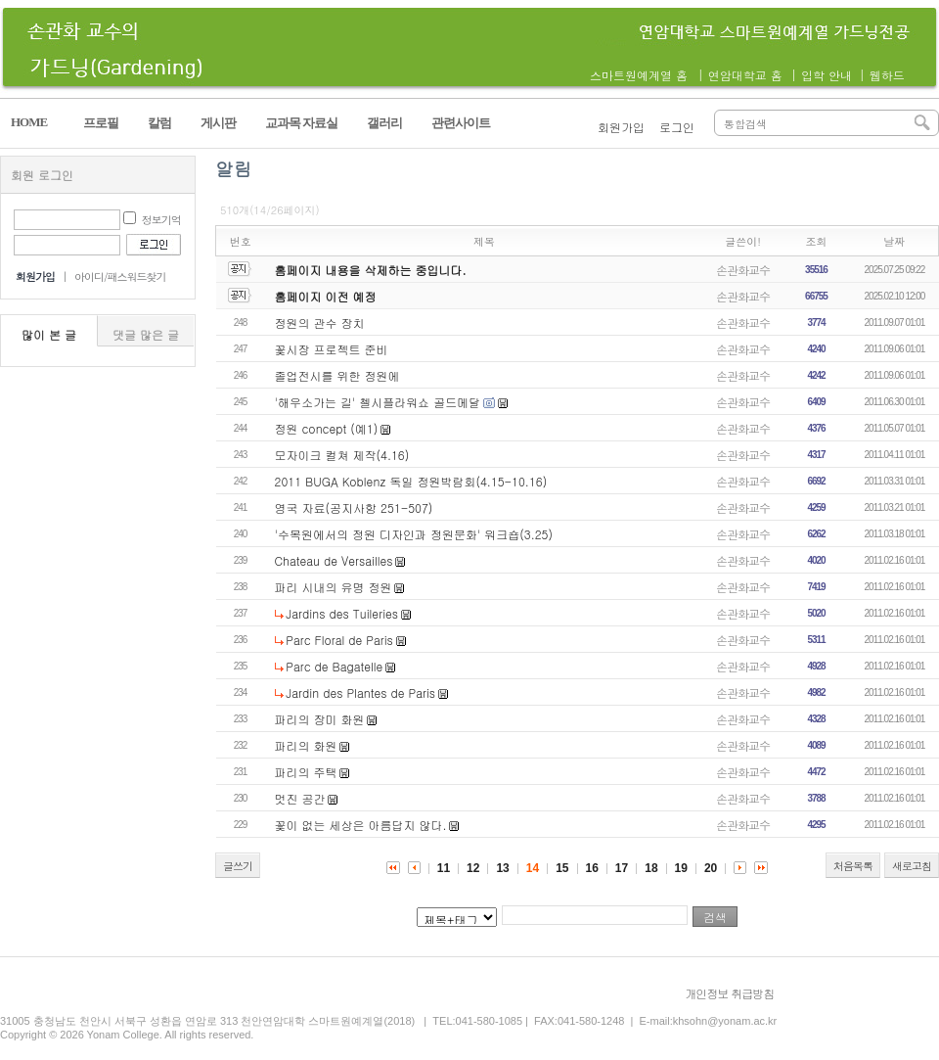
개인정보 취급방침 (729, 993)
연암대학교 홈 (745, 75)
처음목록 (852, 865)
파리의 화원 (306, 745)
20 (710, 868)
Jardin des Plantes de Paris (360, 692)
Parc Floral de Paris (339, 639)
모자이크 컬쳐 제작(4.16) (342, 454)
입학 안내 (826, 75)
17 (621, 868)
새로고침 (911, 865)
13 (502, 868)
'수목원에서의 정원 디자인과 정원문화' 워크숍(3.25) (414, 534)
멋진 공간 (300, 798)
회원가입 (621, 126)
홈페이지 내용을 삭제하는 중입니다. (371, 269)
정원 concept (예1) (327, 428)
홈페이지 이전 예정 (326, 296)
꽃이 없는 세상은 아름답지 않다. (361, 824)
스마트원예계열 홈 (639, 75)
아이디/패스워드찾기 (120, 276)
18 (651, 868)
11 (443, 868)
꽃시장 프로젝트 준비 (331, 349)
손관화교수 (743, 269)
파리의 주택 (306, 771)
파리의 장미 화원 (320, 719)
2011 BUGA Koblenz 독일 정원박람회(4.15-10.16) (411, 481)
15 (562, 868)
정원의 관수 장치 (320, 322)
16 (592, 868)
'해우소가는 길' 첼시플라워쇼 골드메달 (378, 401)
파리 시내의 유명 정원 (333, 586)
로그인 (676, 126)
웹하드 (887, 75)
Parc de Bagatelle (334, 666)
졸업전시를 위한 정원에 (337, 375)
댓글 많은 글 (145, 334)
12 (473, 868)
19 (681, 868)
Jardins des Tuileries (342, 613)
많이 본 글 (49, 334)
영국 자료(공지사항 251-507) (354, 507)
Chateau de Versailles (334, 560)
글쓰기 (237, 865)
